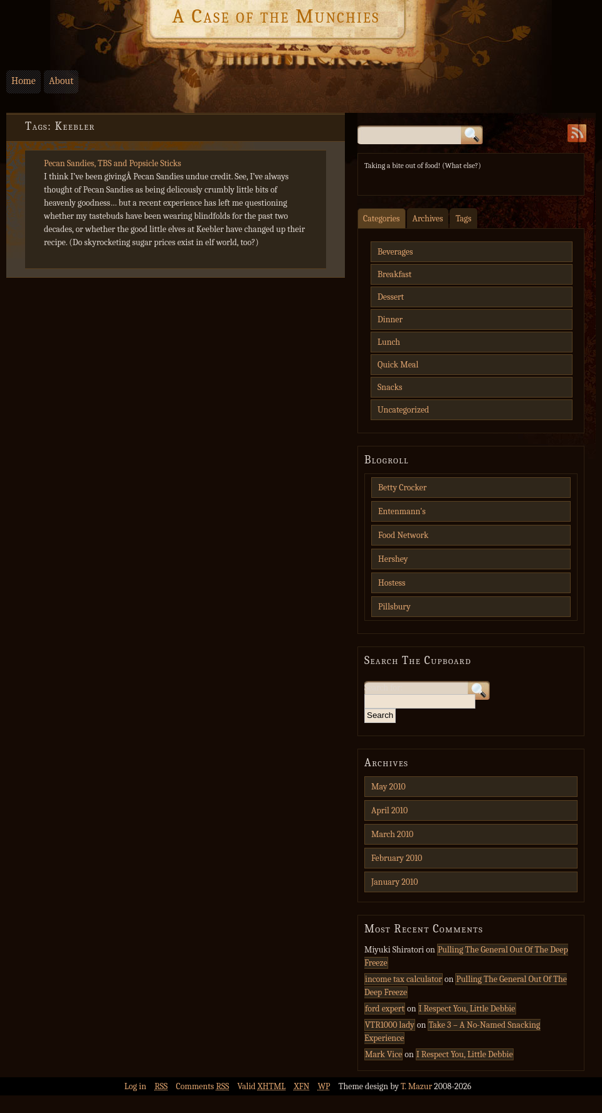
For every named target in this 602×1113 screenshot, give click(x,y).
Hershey (393, 559)
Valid (262, 1086)
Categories (381, 218)
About (61, 81)
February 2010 (396, 858)
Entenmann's (402, 511)
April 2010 (389, 810)
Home (23, 81)
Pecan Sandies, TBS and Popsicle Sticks (112, 163)
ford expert (384, 1008)
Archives (428, 218)
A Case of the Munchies (275, 16)
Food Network (403, 535)
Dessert (391, 297)
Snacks (390, 387)
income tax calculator (403, 979)
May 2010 (388, 786)
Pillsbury (394, 606)
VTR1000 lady (390, 1025)
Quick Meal (398, 364)
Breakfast (394, 274)
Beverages (395, 251)
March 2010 (392, 834)
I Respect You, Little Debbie (467, 1008)
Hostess (392, 583)
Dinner (390, 319)
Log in (135, 1086)
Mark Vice (383, 1054)
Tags (463, 218)
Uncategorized (403, 409)
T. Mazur (417, 1086)
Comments (203, 1086)
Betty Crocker (402, 487)
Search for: (383, 687)
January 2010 (394, 882)
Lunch (389, 342)
